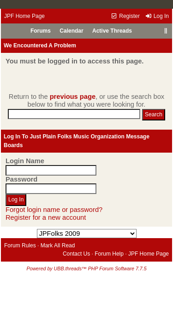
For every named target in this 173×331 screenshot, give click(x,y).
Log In (157, 16)
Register (125, 16)
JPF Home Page (24, 16)
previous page (72, 96)
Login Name (25, 161)
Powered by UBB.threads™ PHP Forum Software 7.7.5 (86, 268)
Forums (40, 31)
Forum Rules (20, 245)
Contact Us (76, 254)
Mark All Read (58, 245)
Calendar (71, 31)
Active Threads (112, 31)
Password (21, 179)
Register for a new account (46, 217)
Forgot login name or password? (54, 209)
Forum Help (109, 254)
